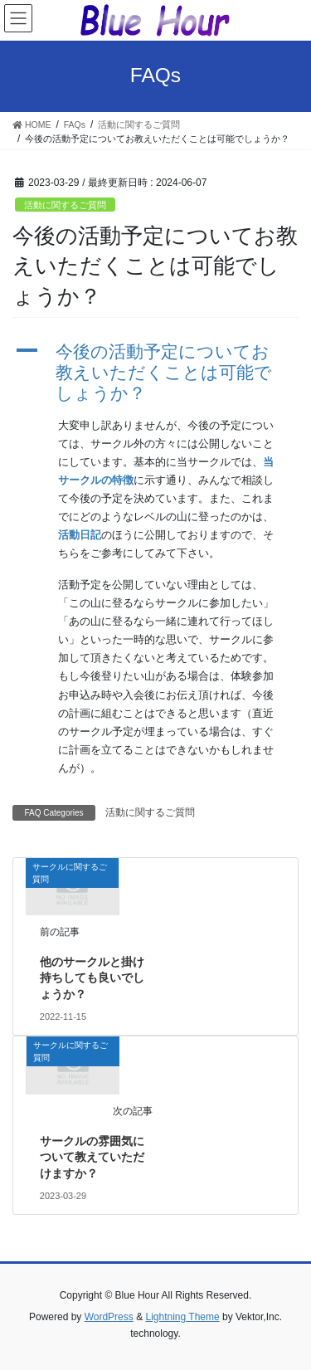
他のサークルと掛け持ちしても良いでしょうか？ (92, 978)
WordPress (109, 1317)
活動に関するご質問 (65, 205)
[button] (155, 372)
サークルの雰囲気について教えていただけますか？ (92, 1157)
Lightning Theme (182, 1317)
